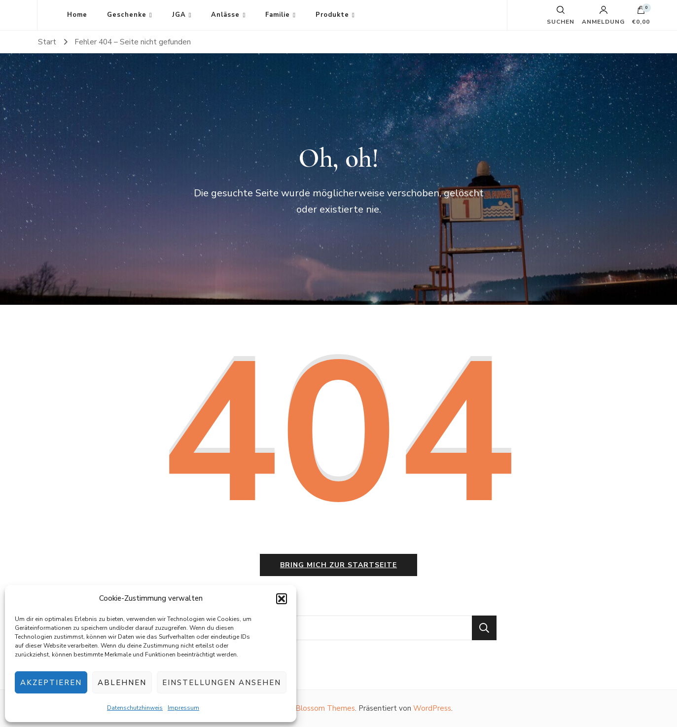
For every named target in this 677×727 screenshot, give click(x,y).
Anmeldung (603, 15)
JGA (179, 14)
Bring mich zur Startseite (338, 565)
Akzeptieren (51, 683)
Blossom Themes (325, 708)
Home (77, 14)
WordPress (432, 708)
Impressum (183, 708)
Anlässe (225, 14)
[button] (281, 599)
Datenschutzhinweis (135, 708)
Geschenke (126, 14)
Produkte (332, 14)
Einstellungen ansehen (221, 683)
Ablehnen (122, 683)
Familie (277, 14)
